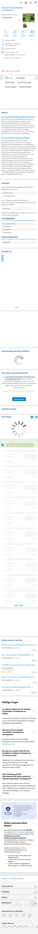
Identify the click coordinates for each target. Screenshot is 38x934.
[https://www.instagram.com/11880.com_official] (9, 928)
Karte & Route (25, 87)
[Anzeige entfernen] (36, 926)
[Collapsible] (34, 711)
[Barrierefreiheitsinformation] (31, 2)
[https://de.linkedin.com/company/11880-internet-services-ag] (20, 928)
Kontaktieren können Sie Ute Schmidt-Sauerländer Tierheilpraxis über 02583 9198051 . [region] (18, 741)
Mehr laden (19, 605)
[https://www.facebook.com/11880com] (4, 928)
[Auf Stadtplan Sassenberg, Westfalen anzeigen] (36, 416)
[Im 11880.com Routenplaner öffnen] (31, 416)
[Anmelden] (26, 2)
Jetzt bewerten (19, 399)
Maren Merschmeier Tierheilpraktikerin (16, 655)
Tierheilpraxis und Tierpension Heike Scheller (19, 665)
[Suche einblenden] (21, 2)
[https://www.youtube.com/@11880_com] (26, 928)
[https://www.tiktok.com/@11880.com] (15, 928)
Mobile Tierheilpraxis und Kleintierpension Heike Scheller (19, 677)
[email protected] (8, 744)
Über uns (9, 78)
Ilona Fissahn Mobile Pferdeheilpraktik (16, 687)
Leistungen (20, 78)
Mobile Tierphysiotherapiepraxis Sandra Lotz (19, 645)
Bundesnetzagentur (19, 832)
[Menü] (35, 2)
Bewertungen (11, 87)
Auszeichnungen (25, 82)
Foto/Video (9, 82)
